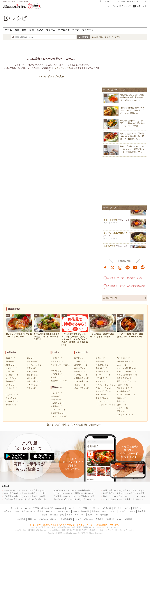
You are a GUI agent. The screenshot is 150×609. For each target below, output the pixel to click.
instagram (120, 267)
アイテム (118, 508)
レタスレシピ (56, 374)
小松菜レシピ (10, 405)
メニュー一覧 (142, 1)
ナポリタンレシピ (103, 381)
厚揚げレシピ (32, 371)
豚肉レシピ (10, 361)
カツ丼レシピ (79, 361)
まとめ (40, 29)
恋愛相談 (96, 511)
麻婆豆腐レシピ (102, 365)
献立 (17, 29)
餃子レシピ (100, 361)
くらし (107, 1)
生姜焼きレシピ (80, 365)
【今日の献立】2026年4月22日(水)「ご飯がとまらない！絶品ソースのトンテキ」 (89, 499)
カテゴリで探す (114, 37)
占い (123, 1)
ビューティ (115, 1)
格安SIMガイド (28, 511)
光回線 (40, 511)
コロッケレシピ (102, 401)
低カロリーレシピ (124, 388)
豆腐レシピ (31, 368)
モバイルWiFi (64, 511)
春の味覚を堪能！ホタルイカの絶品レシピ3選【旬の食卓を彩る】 (33, 493)
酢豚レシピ (100, 358)
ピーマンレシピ (11, 391)
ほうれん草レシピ (12, 401)
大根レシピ (10, 381)
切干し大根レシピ (34, 381)
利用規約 (32, 519)
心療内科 (107, 508)
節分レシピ (55, 396)
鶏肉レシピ (10, 365)
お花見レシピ (56, 406)
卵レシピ (30, 358)
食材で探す (99, 37)
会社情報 (21, 519)
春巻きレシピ (101, 368)
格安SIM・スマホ (11, 511)
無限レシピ (121, 401)
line (127, 267)
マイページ (88, 29)
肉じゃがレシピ (80, 368)
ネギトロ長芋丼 (110, 221)
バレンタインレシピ (59, 416)
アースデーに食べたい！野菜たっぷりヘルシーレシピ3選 (78, 493)
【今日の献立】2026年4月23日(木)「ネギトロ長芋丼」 (28, 499)
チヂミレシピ (101, 395)
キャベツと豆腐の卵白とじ (115, 234)
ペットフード (72, 514)
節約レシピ (121, 398)
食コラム (50, 29)
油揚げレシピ (32, 375)
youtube (135, 267)
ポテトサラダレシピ (104, 391)
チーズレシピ (32, 361)
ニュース (131, 511)
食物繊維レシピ (123, 391)
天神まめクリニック (92, 508)
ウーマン (112, 511)
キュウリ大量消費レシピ (127, 375)
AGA (83, 514)
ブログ (127, 508)
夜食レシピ (121, 411)
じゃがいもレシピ (12, 371)
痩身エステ (93, 514)
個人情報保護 (66, 519)
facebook (105, 267)
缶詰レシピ (121, 365)
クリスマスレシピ (58, 413)
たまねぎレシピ (11, 375)
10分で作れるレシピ (125, 361)
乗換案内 (142, 511)
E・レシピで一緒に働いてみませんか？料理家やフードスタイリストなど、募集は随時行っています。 (75, 525)
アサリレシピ (56, 371)
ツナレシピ (31, 388)
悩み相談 (85, 511)
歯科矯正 (54, 514)
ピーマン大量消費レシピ (127, 371)
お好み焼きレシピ (81, 378)
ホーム (8, 29)
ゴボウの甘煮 (109, 247)
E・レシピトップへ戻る (51, 76)
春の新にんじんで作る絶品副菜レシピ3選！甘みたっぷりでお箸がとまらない (132, 97)
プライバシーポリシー (48, 519)
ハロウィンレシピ (58, 410)
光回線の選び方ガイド (43, 508)
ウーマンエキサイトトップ (119, 6)
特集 (24, 29)
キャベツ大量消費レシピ (127, 368)
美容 (62, 514)
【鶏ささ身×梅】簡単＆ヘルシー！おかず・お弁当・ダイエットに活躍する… (132, 110)
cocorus (76, 511)
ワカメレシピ (32, 385)
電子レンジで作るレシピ (127, 381)
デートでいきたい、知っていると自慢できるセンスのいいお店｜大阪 (34, 490)
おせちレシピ (56, 393)
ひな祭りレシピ (57, 403)
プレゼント (131, 1)
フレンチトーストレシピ (106, 405)
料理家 (75, 29)
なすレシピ (10, 385)
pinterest (142, 267)
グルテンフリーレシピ (126, 395)
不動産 (44, 514)
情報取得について (114, 519)
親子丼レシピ (79, 358)
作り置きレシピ (123, 358)
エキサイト (141, 6)
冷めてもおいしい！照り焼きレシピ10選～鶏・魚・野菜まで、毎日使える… (132, 136)
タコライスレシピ (103, 398)
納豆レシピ (31, 378)
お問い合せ (88, 519)
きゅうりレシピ (11, 398)
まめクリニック (74, 508)
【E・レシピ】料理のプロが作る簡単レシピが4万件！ (75, 424)
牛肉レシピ (10, 358)
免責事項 (128, 519)
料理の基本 (64, 29)
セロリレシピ (56, 358)
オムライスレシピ (103, 375)
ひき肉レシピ (10, 368)
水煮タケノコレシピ (59, 381)
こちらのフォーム (63, 68)
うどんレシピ (79, 385)
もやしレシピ (10, 388)
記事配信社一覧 (110, 298)
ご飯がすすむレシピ (125, 415)
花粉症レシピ (56, 400)
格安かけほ (51, 511)
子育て (100, 1)
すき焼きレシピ (80, 375)
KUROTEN (25, 508)
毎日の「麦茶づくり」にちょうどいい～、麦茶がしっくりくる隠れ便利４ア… (132, 149)
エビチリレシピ (102, 371)
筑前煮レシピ (79, 371)
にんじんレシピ (11, 395)
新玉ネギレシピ (57, 361)
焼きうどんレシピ (81, 388)
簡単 (31, 29)
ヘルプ (78, 519)
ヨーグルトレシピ (34, 365)
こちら (106, 530)
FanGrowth (59, 508)
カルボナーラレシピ (104, 388)
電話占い (137, 508)
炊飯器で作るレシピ (125, 378)
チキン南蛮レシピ (81, 381)
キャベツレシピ (11, 378)
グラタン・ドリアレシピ (106, 385)
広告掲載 (99, 519)
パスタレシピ (101, 378)
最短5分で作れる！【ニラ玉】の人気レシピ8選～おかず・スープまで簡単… (132, 123)
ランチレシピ (122, 408)
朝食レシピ (121, 405)
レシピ (122, 511)
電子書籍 (104, 514)
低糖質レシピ (122, 385)
